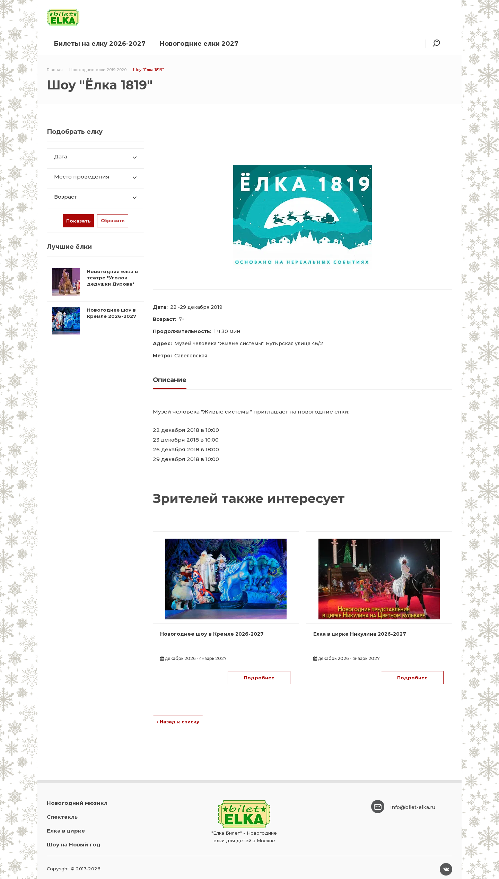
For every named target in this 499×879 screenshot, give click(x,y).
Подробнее (259, 677)
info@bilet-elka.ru (412, 807)
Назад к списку (178, 721)
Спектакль (62, 816)
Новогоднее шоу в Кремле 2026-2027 (212, 634)
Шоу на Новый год (73, 844)
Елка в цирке (66, 830)
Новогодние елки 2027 (198, 43)
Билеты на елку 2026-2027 (100, 43)
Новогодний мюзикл (77, 803)
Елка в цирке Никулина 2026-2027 (359, 634)
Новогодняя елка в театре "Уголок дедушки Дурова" (112, 278)
